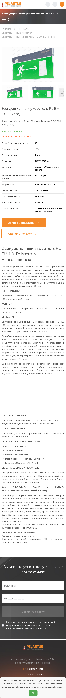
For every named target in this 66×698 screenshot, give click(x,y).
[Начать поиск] (54, 4)
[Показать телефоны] (47, 4)
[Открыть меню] (62, 4)
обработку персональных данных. (28, 629)
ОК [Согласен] (33, 693)
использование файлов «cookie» (20, 683)
